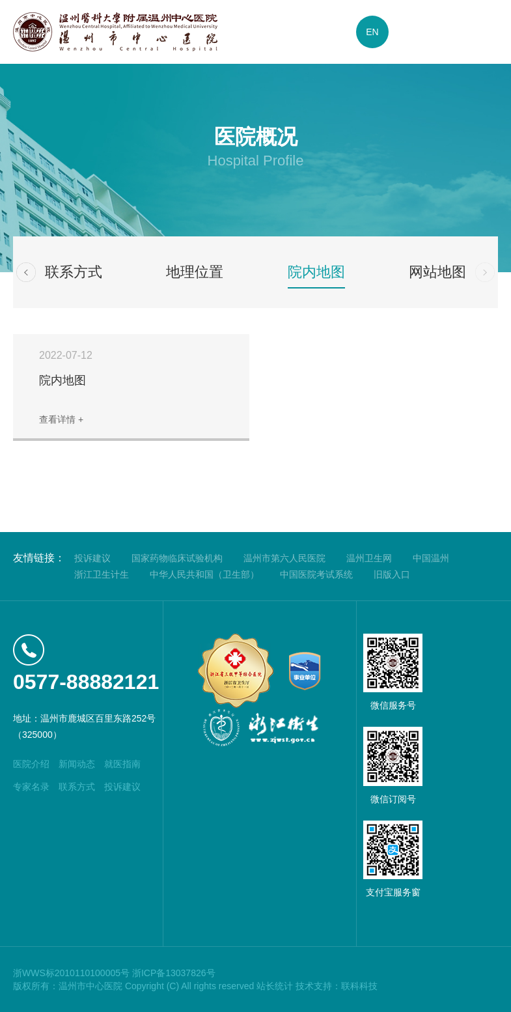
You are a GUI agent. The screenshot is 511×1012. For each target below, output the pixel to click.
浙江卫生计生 (101, 574)
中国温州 (431, 558)
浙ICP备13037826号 (173, 973)
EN (372, 32)
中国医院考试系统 (316, 574)
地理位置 (194, 272)
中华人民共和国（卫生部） (204, 574)
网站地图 (437, 272)
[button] (26, 272)
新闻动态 (77, 764)
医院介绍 (31, 764)
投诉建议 (92, 558)
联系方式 (73, 272)
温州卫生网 (369, 558)
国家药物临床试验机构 (177, 558)
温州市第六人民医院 (284, 558)
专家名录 (31, 786)
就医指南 (122, 764)
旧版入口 (392, 574)
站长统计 (274, 986)
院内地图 (316, 272)
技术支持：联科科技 (337, 986)
